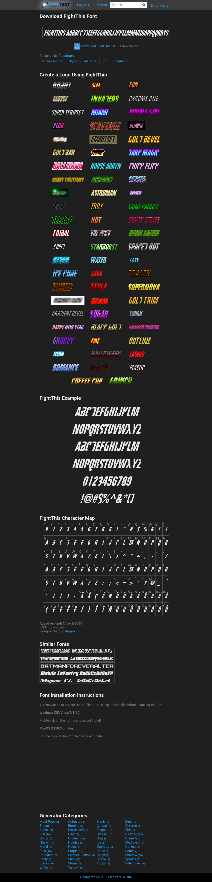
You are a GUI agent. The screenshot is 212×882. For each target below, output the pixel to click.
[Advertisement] (19, 75)
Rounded (49, 855)
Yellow (75, 868)
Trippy (103, 863)
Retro (131, 851)
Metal (46, 847)
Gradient (76, 838)
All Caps (90, 61)
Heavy (47, 842)
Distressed (78, 830)
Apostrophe (67, 56)
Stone (74, 863)
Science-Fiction (81, 855)
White (46, 868)
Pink (46, 851)
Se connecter (160, 5)
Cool (104, 61)
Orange (105, 847)
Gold (46, 838)
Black (104, 822)
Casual (104, 826)
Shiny (74, 859)
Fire (130, 830)
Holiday (75, 842)
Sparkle (132, 859)
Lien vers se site (120, 877)
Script (103, 855)
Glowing (134, 834)
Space (103, 859)
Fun (45, 834)
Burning (76, 826)
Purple (75, 851)
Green (132, 838)
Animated (77, 822)
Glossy (104, 834)
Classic (47, 830)
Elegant (105, 830)
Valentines (135, 863)
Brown (46, 826)
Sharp (46, 859)
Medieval (134, 842)
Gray (102, 838)
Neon (74, 847)
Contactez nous (91, 877)
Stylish (73, 61)
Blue (131, 822)
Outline (133, 847)
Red (102, 851)
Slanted (119, 61)
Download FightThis (92, 46)
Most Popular (49, 822)
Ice (101, 842)
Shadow (134, 855)
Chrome (134, 826)
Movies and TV (52, 61)
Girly (73, 834)
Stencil (47, 863)
